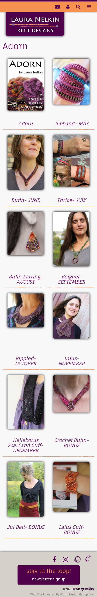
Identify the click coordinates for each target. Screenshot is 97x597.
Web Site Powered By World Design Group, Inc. (62, 594)
